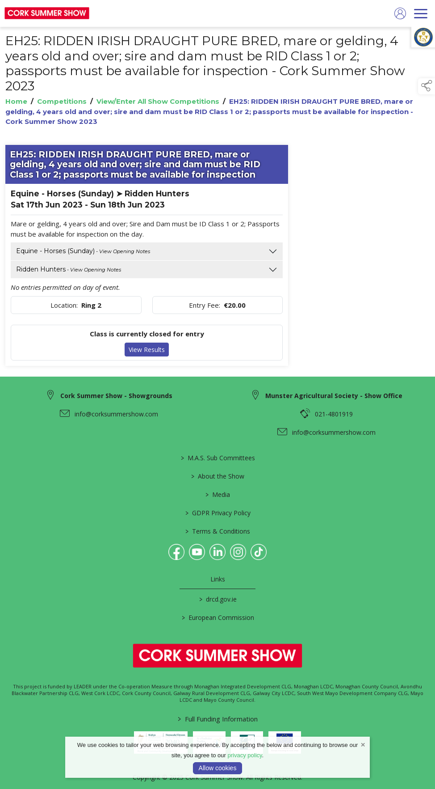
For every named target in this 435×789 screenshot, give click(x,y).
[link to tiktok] (259, 552)
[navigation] (420, 13)
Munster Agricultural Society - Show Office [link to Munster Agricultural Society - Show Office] (333, 395)
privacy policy (245, 755)
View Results (147, 349)
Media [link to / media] (217, 494)
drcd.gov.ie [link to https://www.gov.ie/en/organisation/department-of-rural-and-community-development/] (217, 599)
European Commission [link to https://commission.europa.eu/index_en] (217, 617)
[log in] (400, 13)
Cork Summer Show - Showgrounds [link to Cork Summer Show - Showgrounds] (116, 395)
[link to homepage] (47, 13)
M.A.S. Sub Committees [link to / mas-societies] (217, 458)
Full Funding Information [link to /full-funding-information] (218, 718)
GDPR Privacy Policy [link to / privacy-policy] (217, 513)
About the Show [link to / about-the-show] (217, 476)
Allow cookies (218, 768)
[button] (426, 86)
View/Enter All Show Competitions (157, 102)
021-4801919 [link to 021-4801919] (334, 414)
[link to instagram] (238, 552)
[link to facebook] (176, 552)
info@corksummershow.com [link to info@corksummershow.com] (116, 414)
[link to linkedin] (217, 552)
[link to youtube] (197, 552)
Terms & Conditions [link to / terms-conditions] (217, 531)
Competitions (62, 102)
